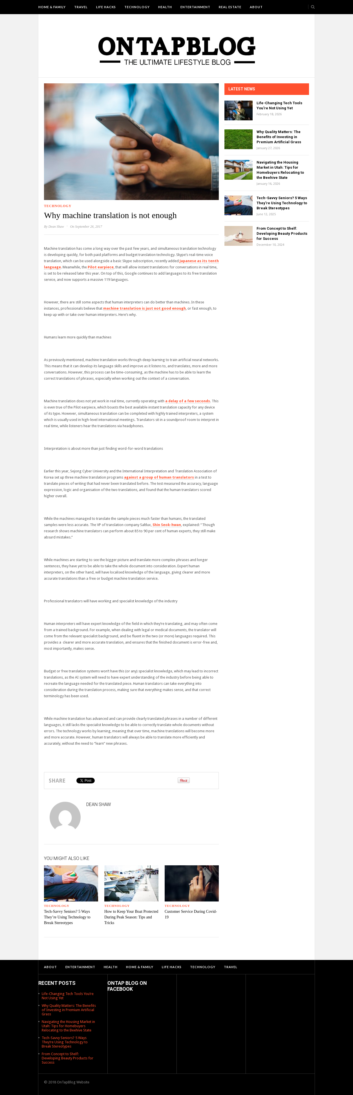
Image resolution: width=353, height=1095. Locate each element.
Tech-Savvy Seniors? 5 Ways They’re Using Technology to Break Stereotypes (67, 917)
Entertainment (195, 7)
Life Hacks (106, 7)
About (256, 7)
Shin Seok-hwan (167, 525)
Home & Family (52, 7)
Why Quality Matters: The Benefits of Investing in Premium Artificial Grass (279, 137)
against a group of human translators (159, 477)
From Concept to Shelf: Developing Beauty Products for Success (282, 233)
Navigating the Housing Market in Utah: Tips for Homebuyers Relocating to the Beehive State (68, 1026)
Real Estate (230, 7)
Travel (81, 7)
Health (165, 7)
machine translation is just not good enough (144, 308)
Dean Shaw (56, 227)
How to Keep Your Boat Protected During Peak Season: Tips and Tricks (131, 917)
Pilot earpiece (101, 267)
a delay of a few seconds (187, 401)
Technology (137, 7)
